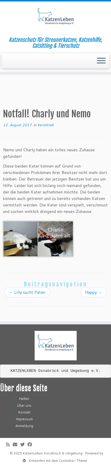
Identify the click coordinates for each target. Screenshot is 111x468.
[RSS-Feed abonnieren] (9, 444)
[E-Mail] (16, 444)
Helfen (24, 398)
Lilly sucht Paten (27, 292)
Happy (93, 292)
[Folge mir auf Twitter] (24, 444)
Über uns (24, 405)
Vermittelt (45, 124)
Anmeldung (24, 425)
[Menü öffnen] (101, 61)
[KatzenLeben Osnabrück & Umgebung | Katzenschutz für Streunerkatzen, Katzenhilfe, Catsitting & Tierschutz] (55, 19)
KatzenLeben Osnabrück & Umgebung (53, 453)
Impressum (24, 419)
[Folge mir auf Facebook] (31, 444)
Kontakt (24, 412)
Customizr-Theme (73, 460)
